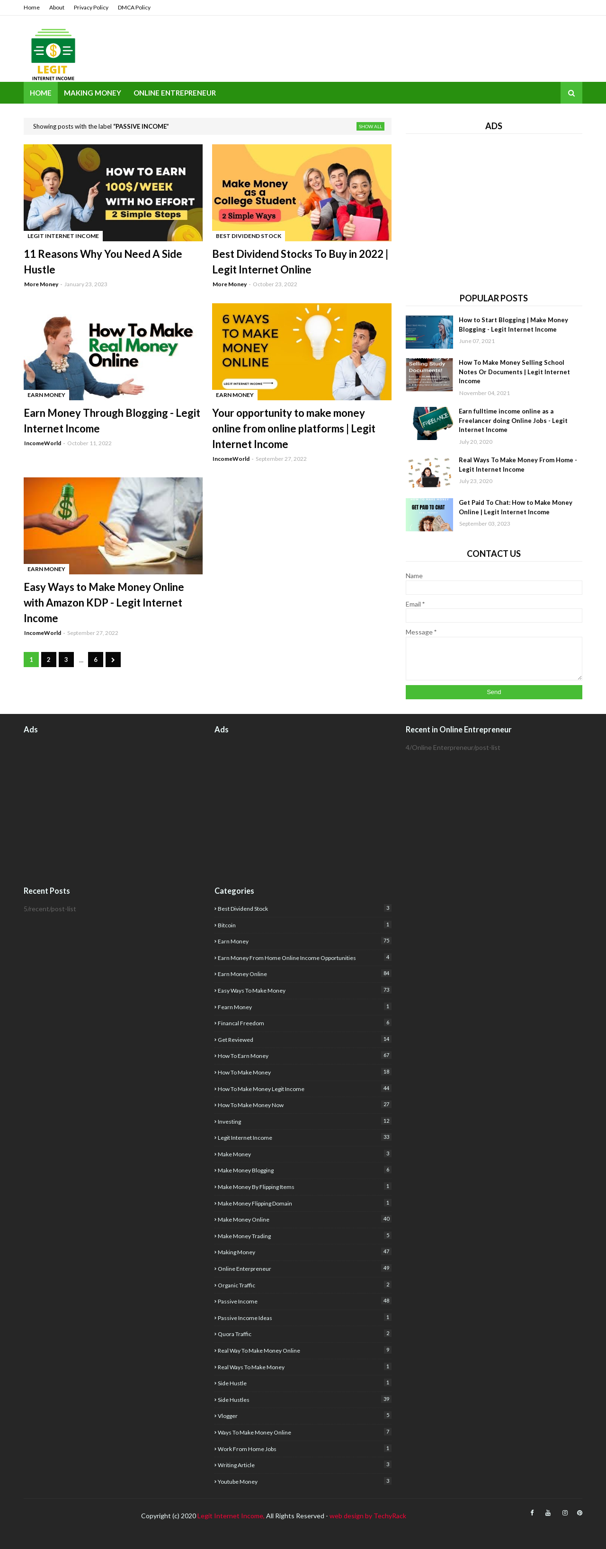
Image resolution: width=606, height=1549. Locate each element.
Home (32, 7)
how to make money (304, 1072)
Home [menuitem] (41, 92)
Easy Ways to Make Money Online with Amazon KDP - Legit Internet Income (104, 603)
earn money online (304, 973)
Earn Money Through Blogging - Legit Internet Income (112, 420)
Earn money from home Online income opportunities (304, 957)
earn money (304, 941)
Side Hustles (304, 1399)
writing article (304, 1465)
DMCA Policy (134, 7)
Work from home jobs (304, 1448)
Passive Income (304, 1301)
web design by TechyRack (368, 1516)
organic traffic (304, 1285)
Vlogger (304, 1415)
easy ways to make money (304, 990)
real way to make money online (304, 1350)
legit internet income (304, 1137)
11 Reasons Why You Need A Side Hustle (103, 261)
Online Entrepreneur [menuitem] (175, 92)
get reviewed (304, 1039)
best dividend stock (304, 908)
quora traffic (304, 1333)
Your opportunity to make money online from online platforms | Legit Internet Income (293, 428)
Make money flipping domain (304, 1203)
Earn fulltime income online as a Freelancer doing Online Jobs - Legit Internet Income (513, 420)
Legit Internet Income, (231, 1516)
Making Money (304, 1252)
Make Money (304, 1154)
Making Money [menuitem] (92, 92)
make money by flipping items (304, 1186)
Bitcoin (304, 925)
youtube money (304, 1481)
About (56, 7)
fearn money (304, 1007)
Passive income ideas (304, 1317)
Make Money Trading (304, 1236)
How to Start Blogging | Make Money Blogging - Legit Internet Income (513, 324)
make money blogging (304, 1170)
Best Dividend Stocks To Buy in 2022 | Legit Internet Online (300, 261)
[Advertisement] (494, 209)
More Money (41, 284)
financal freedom (304, 1023)
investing (304, 1121)
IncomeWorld (42, 443)
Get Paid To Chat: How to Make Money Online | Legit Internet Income (515, 507)
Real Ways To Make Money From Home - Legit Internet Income (518, 464)
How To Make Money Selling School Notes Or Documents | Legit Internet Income (514, 372)
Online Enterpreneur (304, 1268)
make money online (304, 1219)
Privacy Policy (91, 7)
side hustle (304, 1383)
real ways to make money (304, 1367)
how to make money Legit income (304, 1088)
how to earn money (304, 1055)
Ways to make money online (304, 1432)
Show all (370, 126)
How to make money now (304, 1104)
